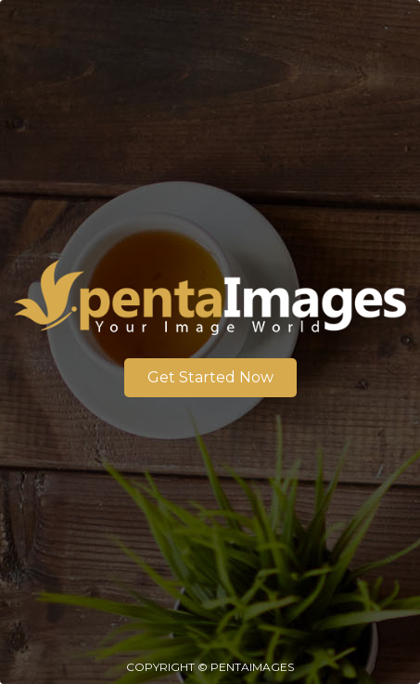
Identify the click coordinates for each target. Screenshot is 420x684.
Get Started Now (210, 377)
